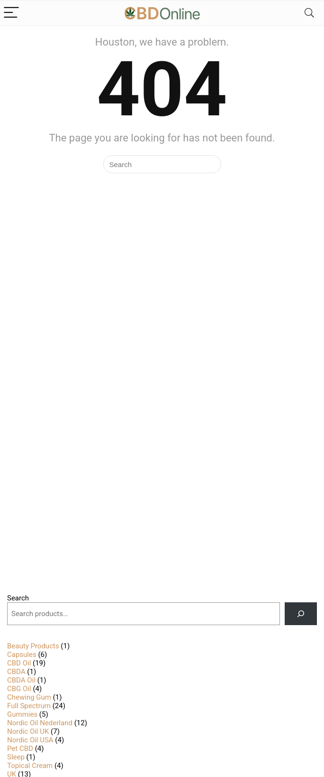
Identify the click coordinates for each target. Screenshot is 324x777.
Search (18, 598)
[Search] (309, 13)
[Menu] (11, 13)
